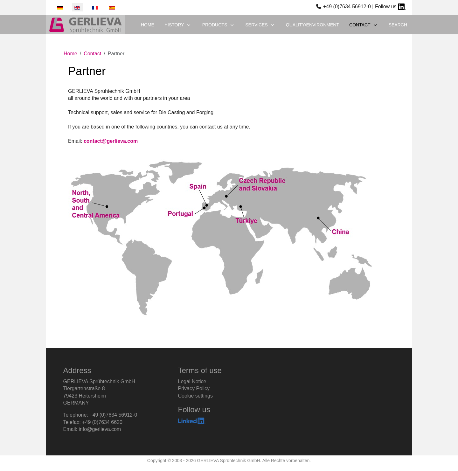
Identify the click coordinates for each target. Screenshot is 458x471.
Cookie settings (195, 395)
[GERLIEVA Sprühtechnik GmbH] (85, 24)
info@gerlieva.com (100, 429)
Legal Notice (192, 381)
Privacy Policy (194, 388)
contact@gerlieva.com (111, 141)
